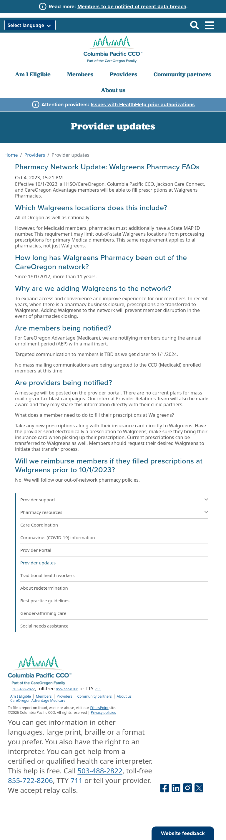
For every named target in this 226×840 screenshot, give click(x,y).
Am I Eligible (33, 74)
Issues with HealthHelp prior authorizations (143, 104)
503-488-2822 (23, 688)
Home (11, 155)
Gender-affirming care (43, 613)
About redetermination (44, 588)
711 (98, 688)
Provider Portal (35, 550)
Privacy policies (103, 712)
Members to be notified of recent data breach (131, 6)
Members (80, 74)
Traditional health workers (47, 575)
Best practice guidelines (44, 600)
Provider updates (38, 563)
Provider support (37, 499)
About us (113, 90)
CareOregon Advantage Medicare (38, 701)
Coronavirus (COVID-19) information (57, 537)
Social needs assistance (44, 626)
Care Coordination (39, 525)
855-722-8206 (67, 688)
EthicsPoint (99, 707)
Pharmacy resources (41, 512)
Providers (123, 74)
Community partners (182, 74)
